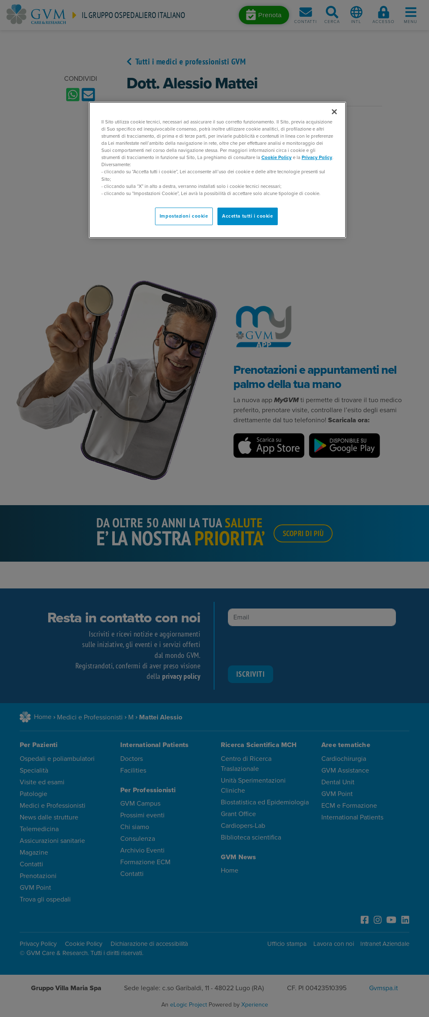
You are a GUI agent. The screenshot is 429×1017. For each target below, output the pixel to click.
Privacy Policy (317, 157)
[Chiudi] (334, 112)
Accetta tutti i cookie (247, 216)
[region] (217, 170)
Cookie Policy (276, 157)
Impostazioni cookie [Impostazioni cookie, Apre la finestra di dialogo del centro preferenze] (184, 216)
